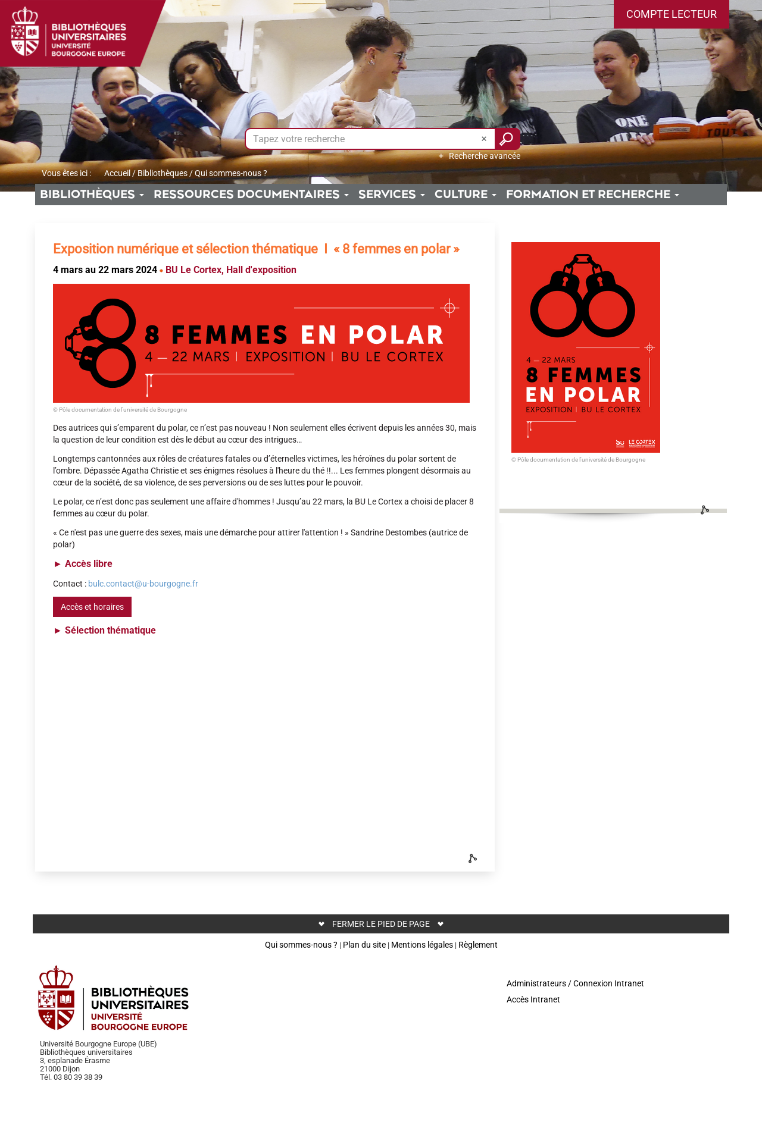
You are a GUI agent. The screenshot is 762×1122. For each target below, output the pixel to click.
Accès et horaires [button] (92, 607)
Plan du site (364, 944)
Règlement (478, 944)
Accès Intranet (533, 999)
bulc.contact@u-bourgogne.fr (143, 583)
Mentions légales (422, 944)
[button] (671, 14)
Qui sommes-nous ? (301, 944)
